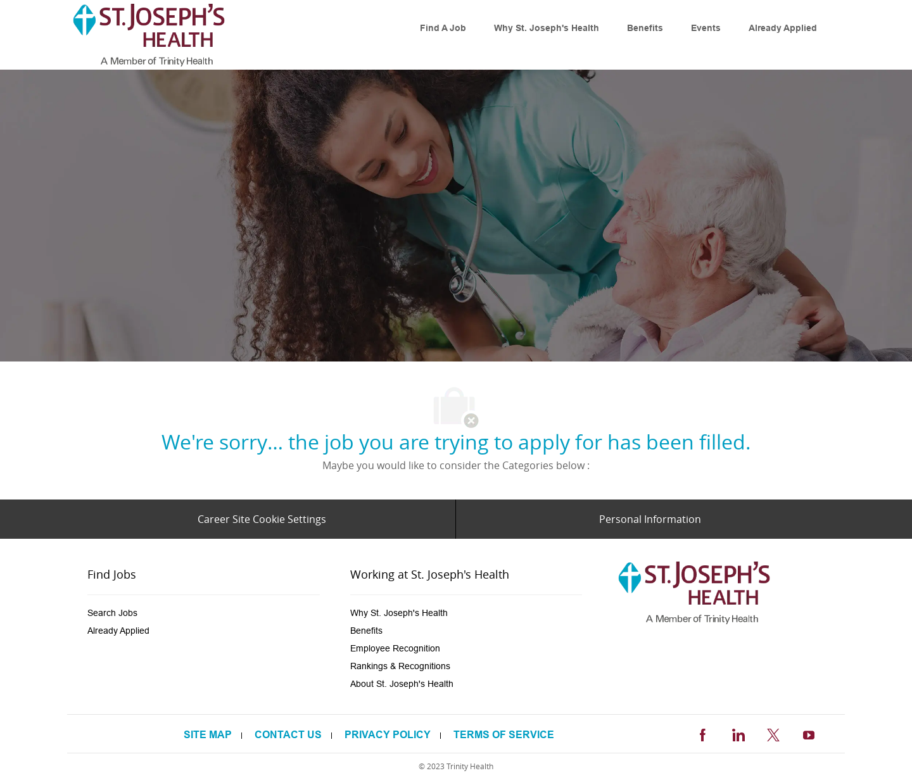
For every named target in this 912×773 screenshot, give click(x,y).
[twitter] (773, 732)
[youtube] (808, 732)
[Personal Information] (650, 519)
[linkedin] (738, 732)
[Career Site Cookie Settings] (262, 519)
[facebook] (702, 732)
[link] (149, 35)
